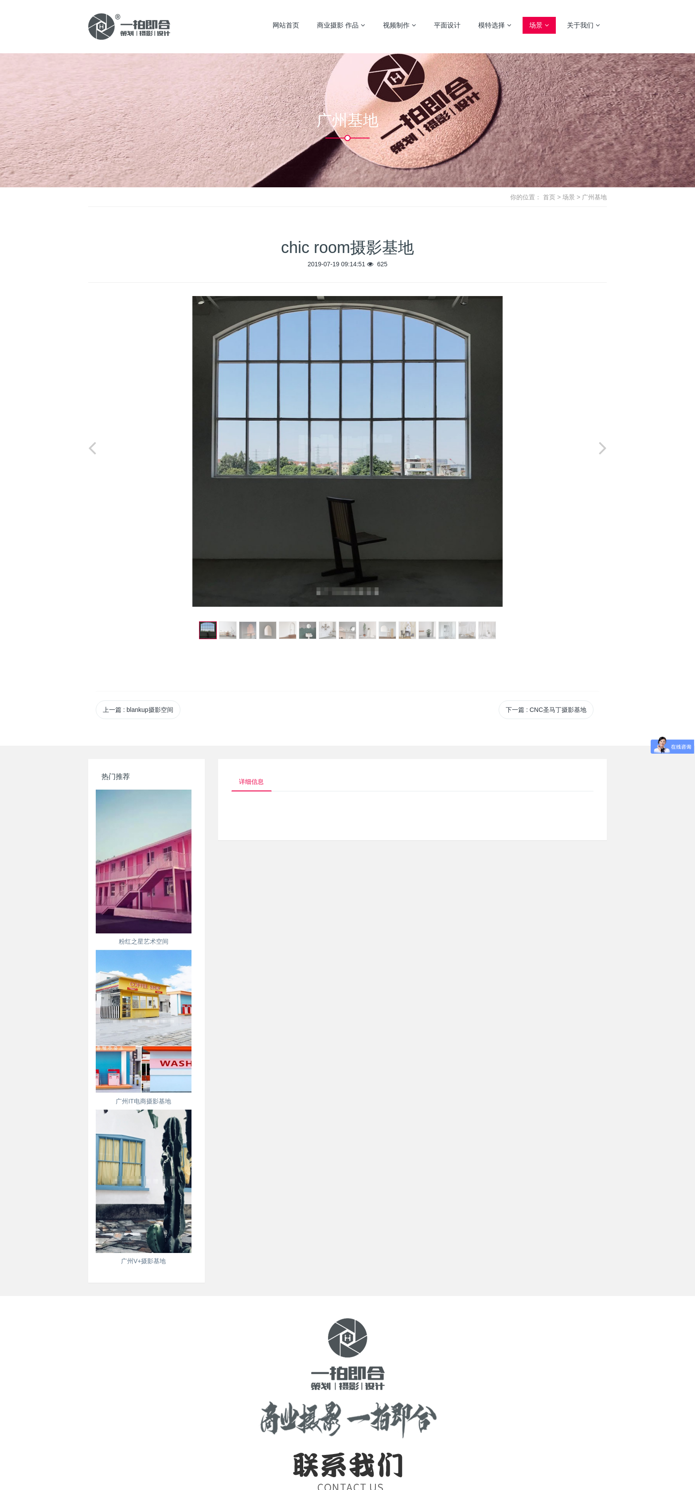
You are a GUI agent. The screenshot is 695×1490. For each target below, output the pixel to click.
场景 (539, 25)
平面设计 (447, 25)
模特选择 (494, 25)
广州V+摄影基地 (143, 1261)
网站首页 (286, 25)
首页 (549, 197)
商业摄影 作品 (341, 25)
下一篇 (546, 709)
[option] (347, 451)
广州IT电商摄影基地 (143, 1101)
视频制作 (399, 25)
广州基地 (594, 197)
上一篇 (138, 709)
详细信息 (253, 782)
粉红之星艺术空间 (143, 941)
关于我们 (583, 25)
